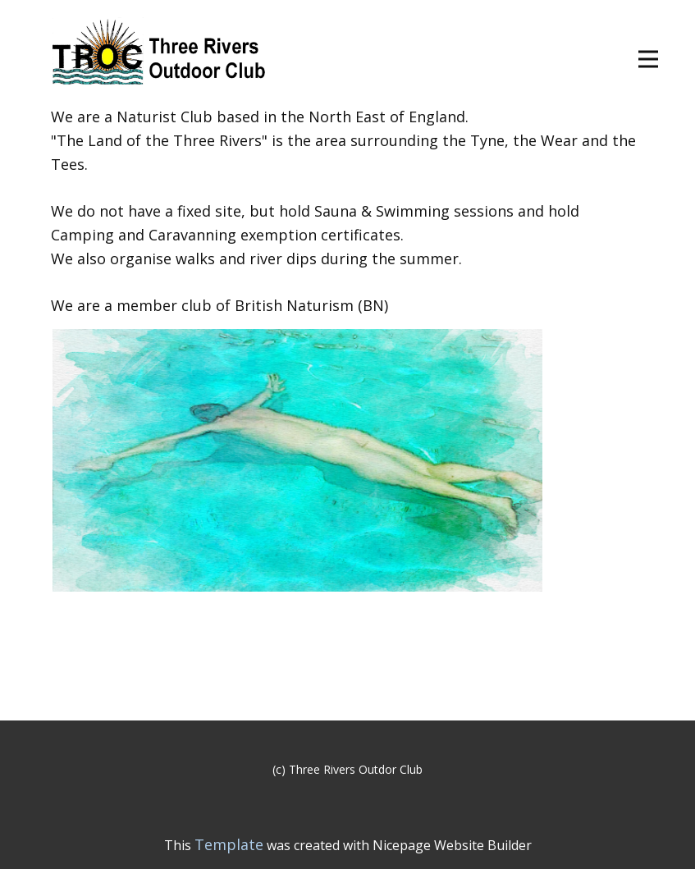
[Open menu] (648, 59)
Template (228, 844)
